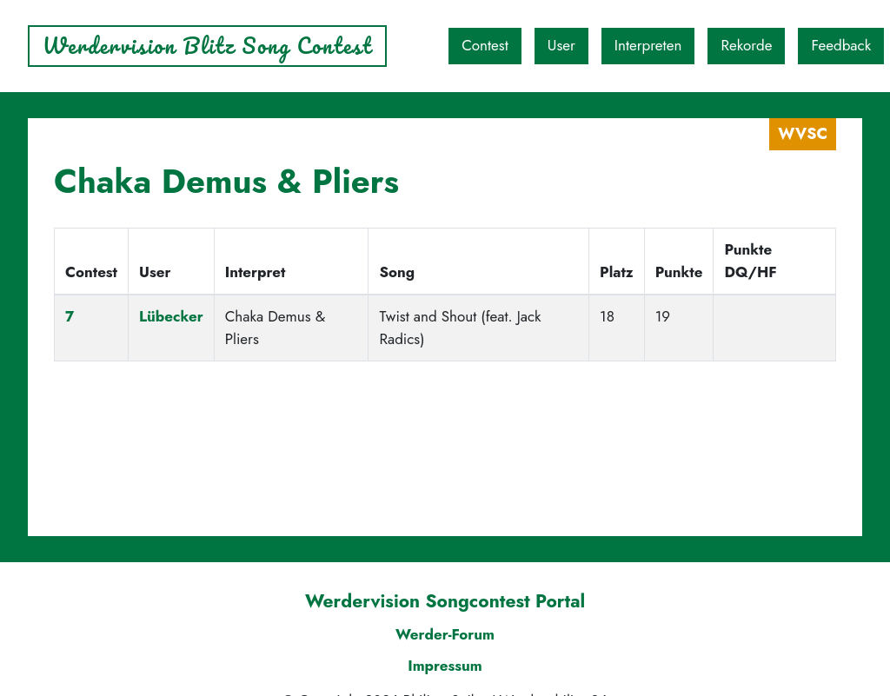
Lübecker (171, 316)
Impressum (445, 665)
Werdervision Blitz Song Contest (207, 46)
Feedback (841, 45)
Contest (485, 45)
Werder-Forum (445, 634)
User (561, 45)
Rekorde (746, 45)
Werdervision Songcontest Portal (445, 601)
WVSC (802, 134)
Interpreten (648, 45)
